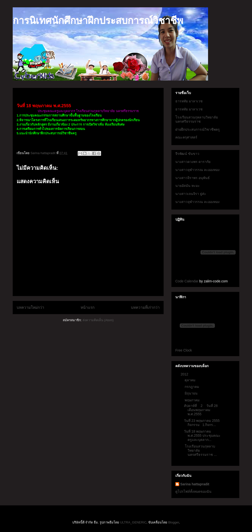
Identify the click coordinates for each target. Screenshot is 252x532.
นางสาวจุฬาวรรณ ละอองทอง (197, 170)
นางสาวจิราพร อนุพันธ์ (192, 178)
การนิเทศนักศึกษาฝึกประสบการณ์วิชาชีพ (98, 20)
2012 (185, 374)
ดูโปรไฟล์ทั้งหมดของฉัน (193, 491)
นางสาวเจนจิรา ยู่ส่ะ (190, 194)
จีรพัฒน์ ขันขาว (187, 154)
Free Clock (183, 350)
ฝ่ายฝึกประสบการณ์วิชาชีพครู (197, 129)
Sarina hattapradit (194, 484)
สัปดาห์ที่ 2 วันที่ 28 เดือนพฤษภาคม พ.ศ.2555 (201, 410)
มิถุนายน (192, 393)
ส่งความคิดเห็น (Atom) (98, 320)
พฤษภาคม (192, 400)
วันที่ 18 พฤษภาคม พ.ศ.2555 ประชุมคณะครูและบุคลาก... (202, 435)
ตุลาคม (190, 380)
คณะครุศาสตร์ (186, 137)
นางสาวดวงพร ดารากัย (192, 162)
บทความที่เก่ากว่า (145, 307)
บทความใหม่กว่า (30, 307)
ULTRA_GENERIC (133, 522)
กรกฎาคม (192, 387)
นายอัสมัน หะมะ (187, 186)
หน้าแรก (87, 307)
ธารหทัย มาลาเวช (189, 101)
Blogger (173, 522)
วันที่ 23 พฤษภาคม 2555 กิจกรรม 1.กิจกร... (202, 423)
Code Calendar (186, 281)
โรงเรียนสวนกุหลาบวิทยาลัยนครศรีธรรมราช (196, 119)
